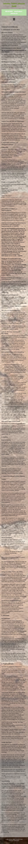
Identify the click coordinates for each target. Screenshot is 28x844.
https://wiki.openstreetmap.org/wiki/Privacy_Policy (12, 822)
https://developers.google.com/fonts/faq (15, 775)
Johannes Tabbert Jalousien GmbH (14, 4)
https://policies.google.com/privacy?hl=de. (11, 739)
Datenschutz (16, 840)
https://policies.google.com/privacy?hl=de (11, 778)
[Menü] (14, 19)
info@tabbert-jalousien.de (17, 12)
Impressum (11, 840)
